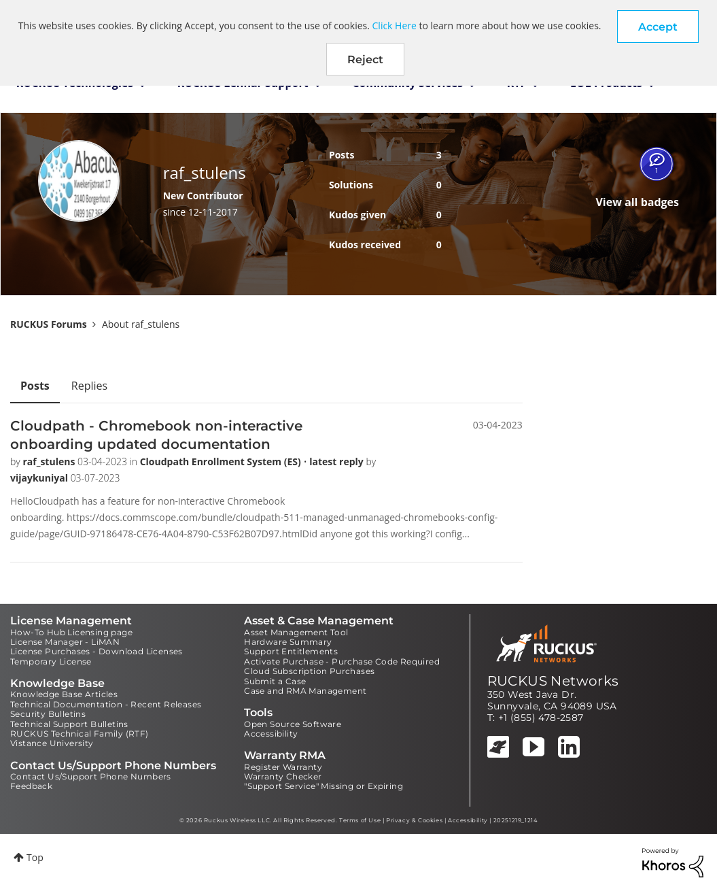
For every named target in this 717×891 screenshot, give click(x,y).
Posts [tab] (35, 385)
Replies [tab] (89, 385)
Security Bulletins (48, 714)
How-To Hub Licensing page (71, 632)
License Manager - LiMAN (65, 642)
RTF (517, 82)
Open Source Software (292, 724)
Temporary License (51, 661)
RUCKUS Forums (48, 324)
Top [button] (35, 857)
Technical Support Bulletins (69, 724)
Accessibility (271, 733)
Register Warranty (283, 767)
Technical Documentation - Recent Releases (105, 704)
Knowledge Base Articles (64, 694)
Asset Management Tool (296, 632)
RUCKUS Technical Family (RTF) (79, 733)
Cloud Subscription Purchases (309, 671)
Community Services (407, 82)
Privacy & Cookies (414, 820)
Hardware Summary (288, 642)
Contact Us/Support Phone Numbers (90, 776)
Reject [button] (365, 59)
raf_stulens (49, 461)
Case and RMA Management (305, 691)
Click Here (394, 25)
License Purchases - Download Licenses (96, 651)
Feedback (31, 786)
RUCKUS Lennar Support (243, 82)
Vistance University (52, 743)
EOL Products (606, 82)
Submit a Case (275, 681)
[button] (658, 26)
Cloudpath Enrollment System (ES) (222, 461)
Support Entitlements (291, 651)
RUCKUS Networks (553, 681)
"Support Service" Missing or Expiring (323, 786)
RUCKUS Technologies (75, 82)
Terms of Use (360, 820)
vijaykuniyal (40, 477)
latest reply (337, 461)
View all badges (637, 202)
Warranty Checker (282, 776)
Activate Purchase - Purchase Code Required (342, 661)
